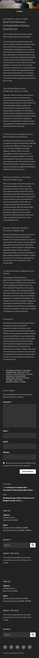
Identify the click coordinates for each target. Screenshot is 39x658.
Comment (7, 402)
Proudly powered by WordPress (13, 653)
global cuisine (22, 378)
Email (5, 442)
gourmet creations (14, 380)
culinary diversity (14, 370)
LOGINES (9, 3)
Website (6, 452)
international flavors (16, 382)
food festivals (19, 374)
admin (25, 19)
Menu (19, 11)
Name (6, 431)
